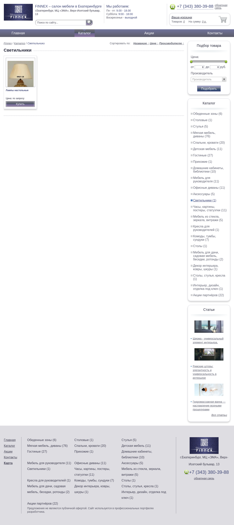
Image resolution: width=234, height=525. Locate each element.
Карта (8, 463)
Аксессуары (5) (204, 194)
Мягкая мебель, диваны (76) (204, 134)
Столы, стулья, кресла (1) (140, 486)
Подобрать (209, 88)
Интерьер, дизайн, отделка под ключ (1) (208, 287)
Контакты (214, 33)
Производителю (171, 43)
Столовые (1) (202, 120)
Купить (20, 104)
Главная (18, 33)
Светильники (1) (204, 200)
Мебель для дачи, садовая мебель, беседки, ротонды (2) (208, 256)
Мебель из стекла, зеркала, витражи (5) (208, 218)
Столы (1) (200, 246)
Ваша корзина (181, 17)
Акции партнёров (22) (208, 295)
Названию (141, 43)
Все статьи (219, 415)
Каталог (84, 33)
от (192, 67)
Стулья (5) (200, 126)
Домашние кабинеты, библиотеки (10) (208, 169)
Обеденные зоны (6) (207, 113)
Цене (154, 43)
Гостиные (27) (203, 155)
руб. (223, 67)
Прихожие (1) (202, 161)
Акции (149, 33)
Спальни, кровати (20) (209, 142)
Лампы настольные (17, 90)
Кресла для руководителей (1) (206, 228)
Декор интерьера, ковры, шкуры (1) (205, 267)
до (207, 67)
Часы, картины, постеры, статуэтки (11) (210, 208)
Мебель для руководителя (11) (206, 179)
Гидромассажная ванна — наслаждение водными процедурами (209, 405)
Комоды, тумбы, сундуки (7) (204, 238)
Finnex (8, 43)
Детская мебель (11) (207, 149)
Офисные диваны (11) (209, 187)
